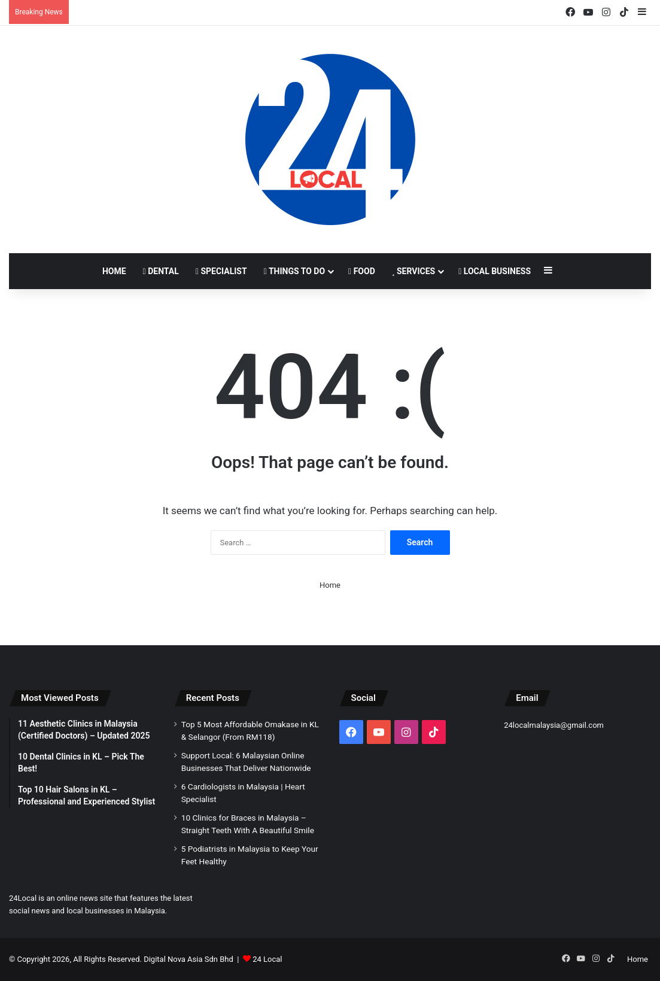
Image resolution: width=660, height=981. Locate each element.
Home (114, 271)
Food (361, 271)
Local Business (494, 271)
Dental (161, 271)
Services (413, 271)
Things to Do (294, 271)
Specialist (221, 271)
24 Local (267, 959)
